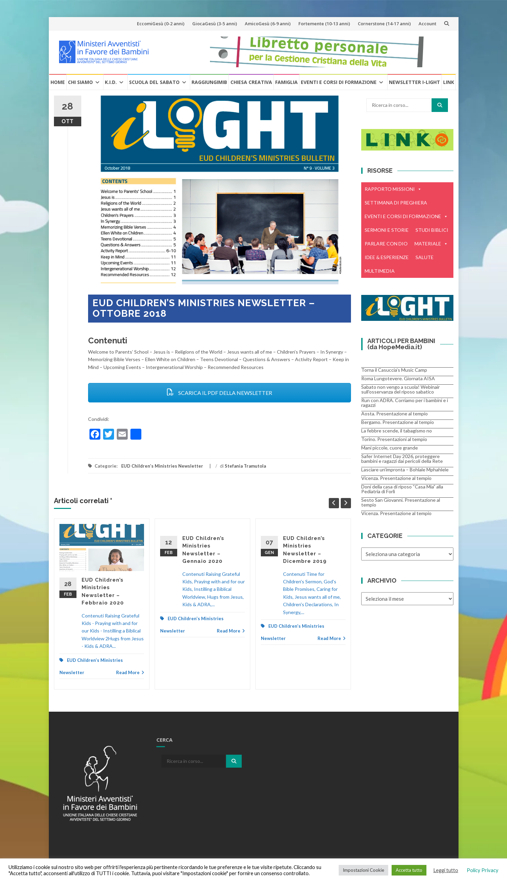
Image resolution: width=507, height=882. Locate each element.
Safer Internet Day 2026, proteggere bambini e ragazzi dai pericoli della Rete (402, 458)
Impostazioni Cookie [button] (363, 870)
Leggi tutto (445, 870)
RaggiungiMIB (209, 82)
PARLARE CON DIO (386, 243)
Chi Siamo (80, 82)
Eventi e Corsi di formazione (339, 82)
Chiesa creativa (251, 82)
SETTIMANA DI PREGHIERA (396, 202)
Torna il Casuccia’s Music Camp (394, 370)
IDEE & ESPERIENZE (387, 257)
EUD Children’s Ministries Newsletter (162, 466)
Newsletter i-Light (414, 82)
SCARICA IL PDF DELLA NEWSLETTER (219, 392)
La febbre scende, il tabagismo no (396, 430)
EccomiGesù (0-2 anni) (160, 23)
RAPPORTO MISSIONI (393, 189)
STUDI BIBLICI (432, 230)
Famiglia (286, 82)
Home (58, 82)
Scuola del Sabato (154, 82)
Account (427, 23)
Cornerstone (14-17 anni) (384, 23)
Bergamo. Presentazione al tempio (397, 422)
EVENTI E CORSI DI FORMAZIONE (406, 216)
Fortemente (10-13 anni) (324, 23)
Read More (130, 672)
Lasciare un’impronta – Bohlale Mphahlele (405, 469)
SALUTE (425, 257)
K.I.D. (111, 82)
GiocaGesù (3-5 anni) (214, 23)
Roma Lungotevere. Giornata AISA (398, 378)
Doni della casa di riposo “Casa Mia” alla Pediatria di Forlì (402, 489)
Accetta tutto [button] (409, 870)
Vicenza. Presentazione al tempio (396, 478)
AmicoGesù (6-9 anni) (268, 23)
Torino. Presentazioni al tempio (394, 439)
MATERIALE (431, 244)
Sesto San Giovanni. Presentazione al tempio (400, 502)
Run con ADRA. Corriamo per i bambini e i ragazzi (404, 402)
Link (448, 82)
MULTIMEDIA (380, 271)
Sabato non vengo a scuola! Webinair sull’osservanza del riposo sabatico (400, 389)
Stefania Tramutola (245, 466)
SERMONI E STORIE (387, 230)
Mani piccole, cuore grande (389, 448)
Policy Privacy (482, 870)
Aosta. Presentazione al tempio (394, 413)
